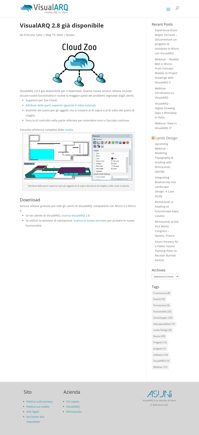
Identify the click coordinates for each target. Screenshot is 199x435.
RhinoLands (74, 411)
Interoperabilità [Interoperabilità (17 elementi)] (164, 324)
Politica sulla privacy (39, 401)
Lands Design (166, 138)
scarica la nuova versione (90, 220)
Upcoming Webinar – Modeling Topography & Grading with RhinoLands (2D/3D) (164, 157)
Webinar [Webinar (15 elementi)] (160, 367)
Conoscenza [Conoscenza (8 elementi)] (161, 293)
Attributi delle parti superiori (44, 105)
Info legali (32, 411)
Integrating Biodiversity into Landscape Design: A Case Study (165, 187)
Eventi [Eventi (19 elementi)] (159, 299)
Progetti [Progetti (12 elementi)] (160, 342)
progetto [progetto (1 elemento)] (159, 348)
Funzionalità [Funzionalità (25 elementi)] (162, 311)
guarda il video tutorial (80, 105)
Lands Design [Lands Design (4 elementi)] (162, 330)
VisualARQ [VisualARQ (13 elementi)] (161, 360)
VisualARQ (73, 406)
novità (69, 130)
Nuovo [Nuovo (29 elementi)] (159, 336)
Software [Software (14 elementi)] (160, 354)
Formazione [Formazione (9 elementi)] (161, 305)
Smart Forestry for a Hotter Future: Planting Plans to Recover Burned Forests (166, 251)
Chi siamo (72, 401)
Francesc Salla (33, 35)
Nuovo (70, 35)
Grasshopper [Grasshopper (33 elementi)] (162, 317)
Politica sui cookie (37, 406)
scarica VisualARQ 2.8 (76, 215)
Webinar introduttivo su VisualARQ (164, 93)
